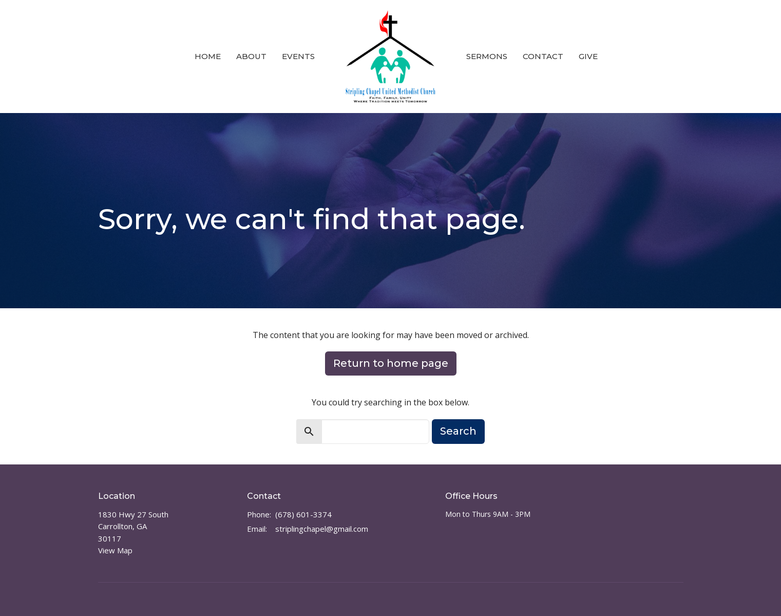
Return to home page (390, 363)
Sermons (486, 56)
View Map (115, 550)
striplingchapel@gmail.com (321, 529)
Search (458, 431)
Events (298, 56)
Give (588, 56)
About (251, 56)
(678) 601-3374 (303, 514)
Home (208, 56)
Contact (543, 56)
